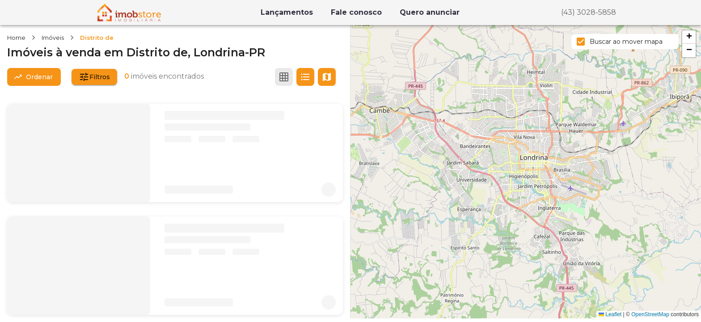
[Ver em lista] (305, 77)
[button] (689, 37)
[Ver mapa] (327, 77)
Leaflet (610, 314)
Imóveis (53, 37)
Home (16, 37)
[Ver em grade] (284, 77)
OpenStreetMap (650, 314)
